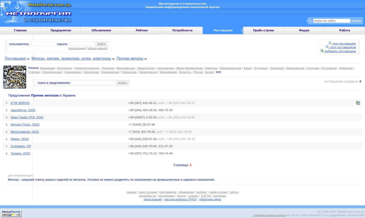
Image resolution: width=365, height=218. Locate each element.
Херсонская (91, 72)
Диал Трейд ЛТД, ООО (27, 117)
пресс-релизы (148, 192)
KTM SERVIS (20, 103)
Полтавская (329, 68)
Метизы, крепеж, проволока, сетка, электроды (71, 58)
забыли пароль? (97, 48)
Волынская (64, 68)
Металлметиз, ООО (25, 131)
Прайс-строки (263, 30)
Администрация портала (269, 215)
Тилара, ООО (20, 153)
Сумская (34, 72)
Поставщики (15, 58)
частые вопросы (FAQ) (180, 199)
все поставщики (342, 43)
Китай (210, 72)
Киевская (211, 68)
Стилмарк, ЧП (21, 146)
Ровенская (346, 68)
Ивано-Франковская (189, 68)
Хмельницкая (110, 72)
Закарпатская (145, 68)
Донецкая (107, 68)
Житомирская (126, 68)
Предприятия (61, 30)
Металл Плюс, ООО (25, 124)
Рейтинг (142, 30)
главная (131, 192)
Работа (344, 30)
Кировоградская (230, 68)
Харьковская (72, 72)
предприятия (167, 192)
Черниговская (148, 72)
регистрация (76, 48)
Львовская (277, 68)
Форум (304, 30)
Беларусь (185, 72)
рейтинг (201, 192)
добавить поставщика (338, 51)
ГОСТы (206, 195)
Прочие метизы (130, 58)
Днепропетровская (86, 68)
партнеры (219, 195)
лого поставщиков (341, 47)
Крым (247, 68)
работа (234, 192)
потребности (147, 195)
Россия (198, 72)
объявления (186, 192)
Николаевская (295, 68)
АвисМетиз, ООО (23, 110)
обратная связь (210, 199)
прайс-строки (218, 192)
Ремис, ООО (20, 139)
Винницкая (47, 68)
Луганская (260, 68)
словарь (193, 195)
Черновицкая (168, 72)
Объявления (101, 30)
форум (181, 195)
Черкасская (129, 72)
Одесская (313, 68)
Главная (20, 30)
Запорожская (165, 68)
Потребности (182, 30)
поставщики (166, 195)
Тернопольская (52, 72)
